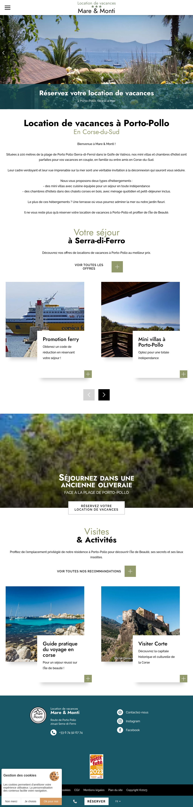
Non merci (11, 801)
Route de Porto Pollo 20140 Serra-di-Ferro (63, 722)
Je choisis (30, 801)
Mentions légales (94, 790)
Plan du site (115, 790)
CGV (77, 790)
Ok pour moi (51, 801)
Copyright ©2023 (136, 790)
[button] (4, 52)
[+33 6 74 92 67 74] (75, 801)
